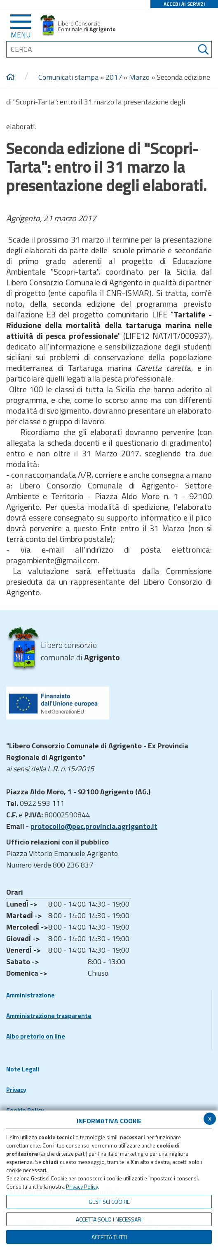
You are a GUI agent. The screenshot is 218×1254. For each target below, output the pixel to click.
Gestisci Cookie (109, 1201)
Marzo (139, 77)
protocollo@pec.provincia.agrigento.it (93, 826)
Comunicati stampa (68, 77)
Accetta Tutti (109, 1237)
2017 (113, 77)
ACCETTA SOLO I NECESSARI (109, 1219)
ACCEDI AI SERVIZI (184, 4)
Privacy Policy (82, 1186)
